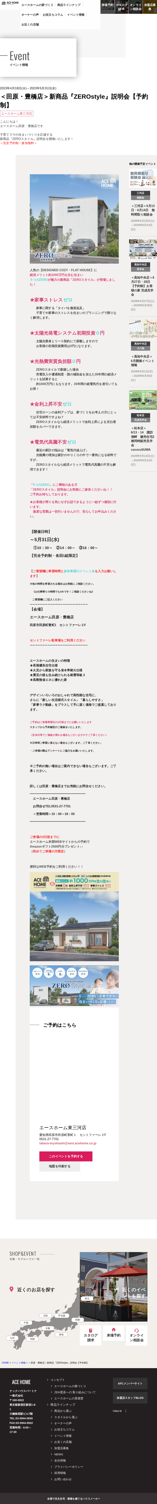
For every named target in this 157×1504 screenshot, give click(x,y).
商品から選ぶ (63, 1410)
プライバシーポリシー (68, 1466)
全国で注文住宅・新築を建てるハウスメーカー (73, 1498)
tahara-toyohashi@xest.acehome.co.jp (67, 1143)
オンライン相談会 (136, 7)
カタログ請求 (121, 7)
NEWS (58, 1454)
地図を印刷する (59, 1166)
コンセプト (57, 1379)
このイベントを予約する (66, 1156)
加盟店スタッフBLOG (130, 1397)
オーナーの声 (63, 1423)
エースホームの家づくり (70, 1386)
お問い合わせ (63, 1479)
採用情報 (60, 1472)
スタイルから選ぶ (66, 1417)
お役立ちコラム (64, 1429)
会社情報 (60, 1460)
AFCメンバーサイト (130, 1383)
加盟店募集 (150, 7)
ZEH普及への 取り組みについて (75, 1392)
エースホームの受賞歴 (68, 1398)
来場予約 (107, 5)
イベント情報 (63, 1435)
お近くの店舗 (63, 1441)
